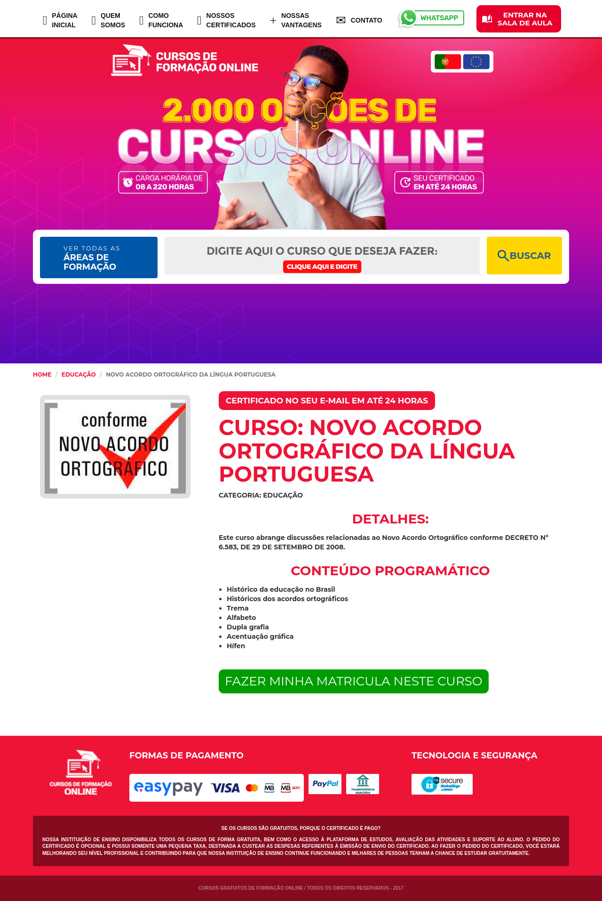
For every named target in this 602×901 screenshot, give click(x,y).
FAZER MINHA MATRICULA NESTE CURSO (354, 681)
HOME (42, 374)
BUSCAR (524, 256)
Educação (79, 374)
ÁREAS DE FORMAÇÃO (91, 258)
